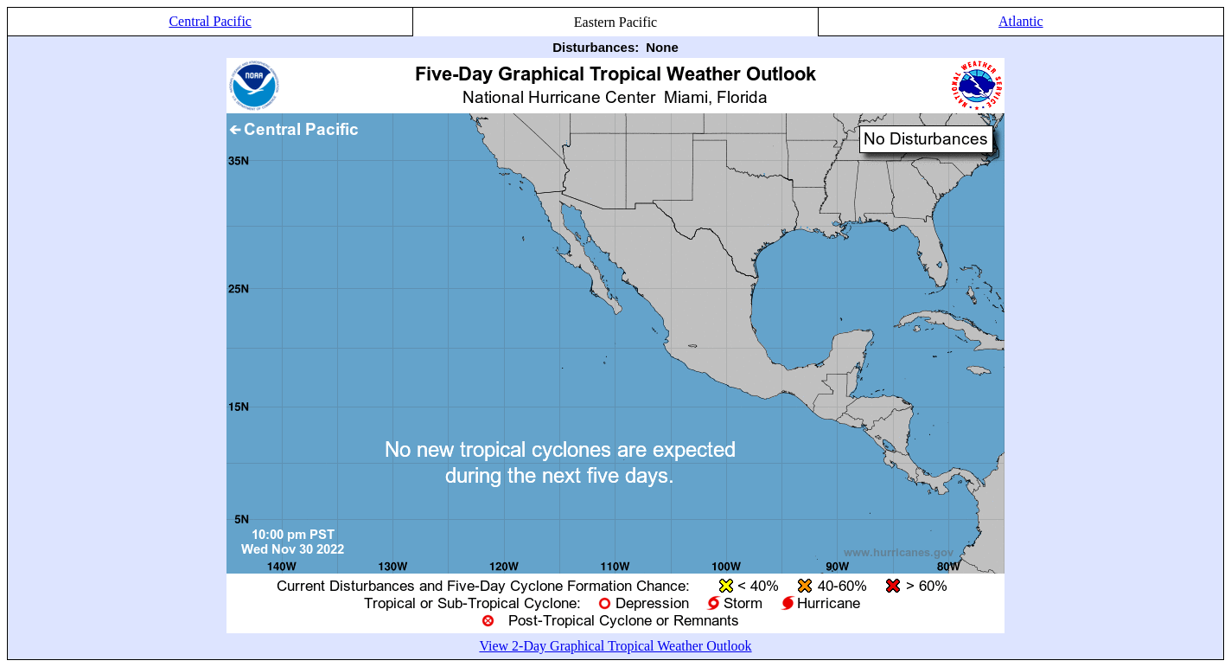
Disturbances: (595, 47)
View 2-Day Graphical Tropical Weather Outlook (615, 645)
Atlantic (1020, 21)
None (662, 47)
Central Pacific (210, 21)
